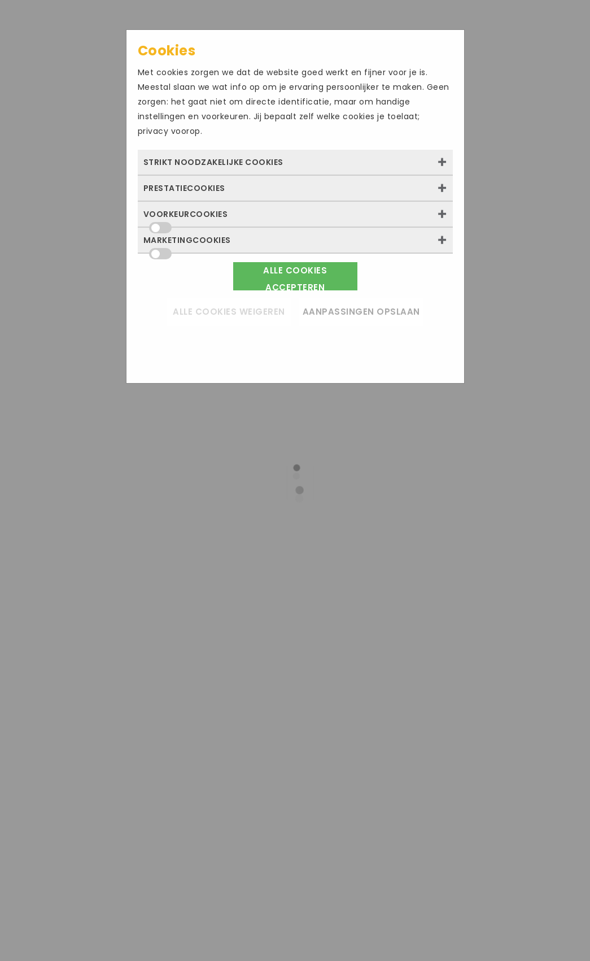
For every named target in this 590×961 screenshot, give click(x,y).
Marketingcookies (187, 243)
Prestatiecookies (184, 188)
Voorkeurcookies (185, 217)
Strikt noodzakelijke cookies (213, 162)
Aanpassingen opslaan (361, 312)
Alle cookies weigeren (229, 312)
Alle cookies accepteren (295, 277)
